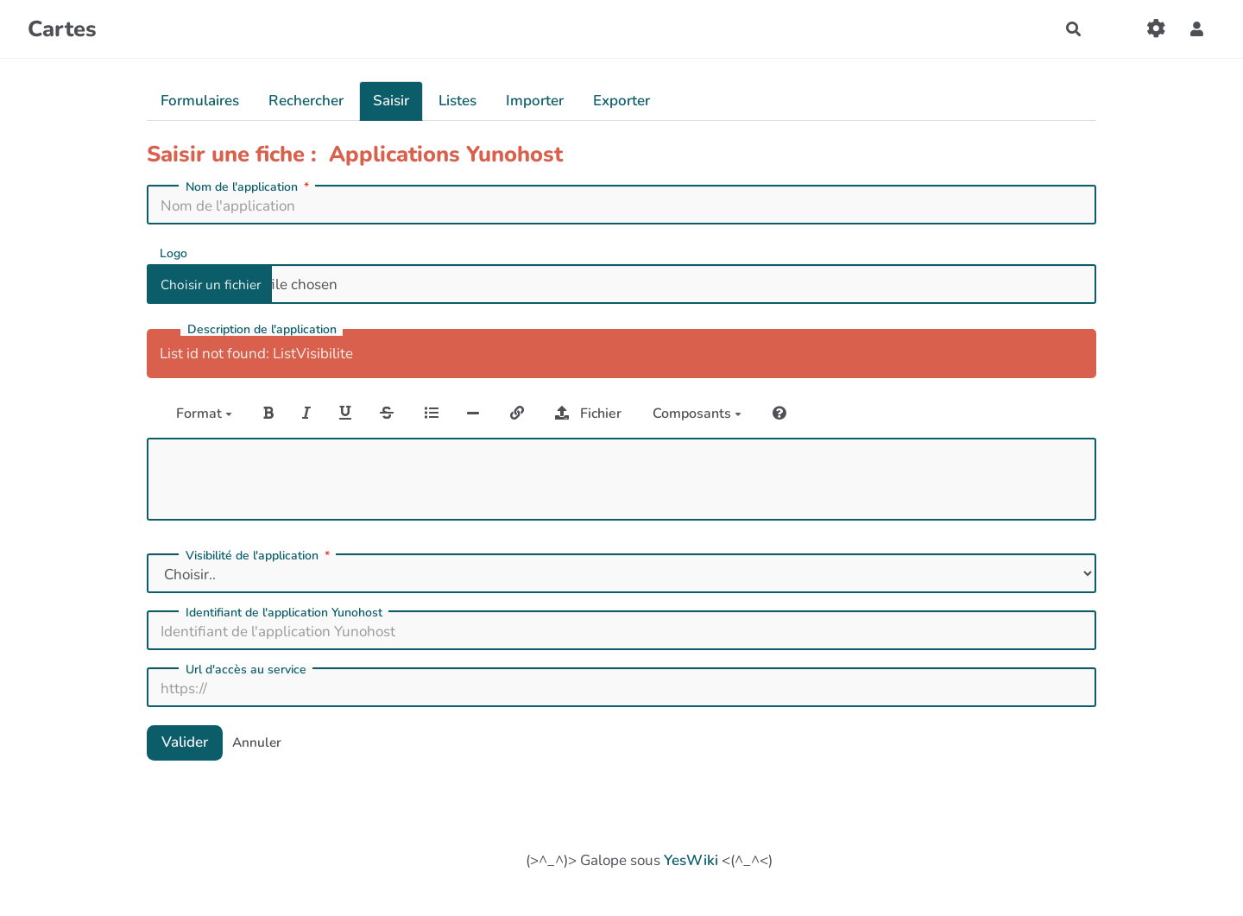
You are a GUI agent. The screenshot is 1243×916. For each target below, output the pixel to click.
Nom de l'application (249, 187)
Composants (697, 413)
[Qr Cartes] (1114, 29)
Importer (535, 101)
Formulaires (200, 101)
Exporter (621, 101)
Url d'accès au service (246, 670)
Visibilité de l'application (259, 556)
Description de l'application (262, 330)
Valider (184, 742)
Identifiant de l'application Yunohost (284, 613)
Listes (457, 101)
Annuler (256, 742)
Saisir (391, 101)
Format (204, 413)
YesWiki (691, 860)
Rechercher (306, 101)
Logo (173, 252)
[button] (1196, 29)
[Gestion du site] (1156, 29)
